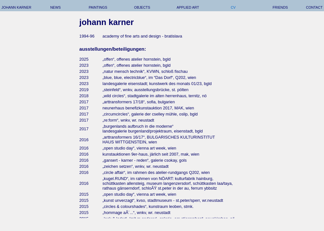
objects (142, 7)
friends (280, 7)
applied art (188, 7)
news (55, 7)
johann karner (17, 7)
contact (314, 7)
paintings (98, 7)
